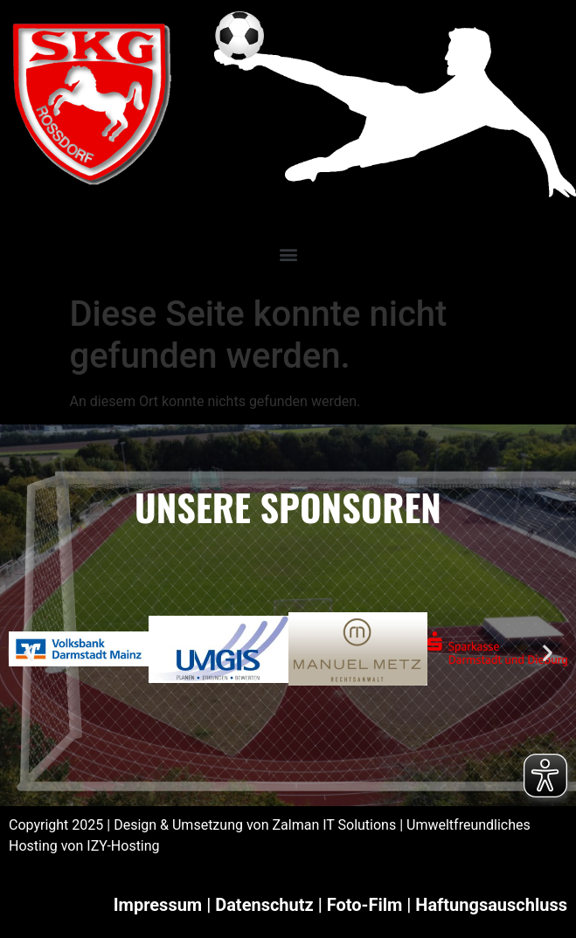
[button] (288, 254)
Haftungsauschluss (491, 904)
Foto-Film (365, 904)
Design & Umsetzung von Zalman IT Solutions (255, 825)
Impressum (158, 904)
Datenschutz (264, 904)
